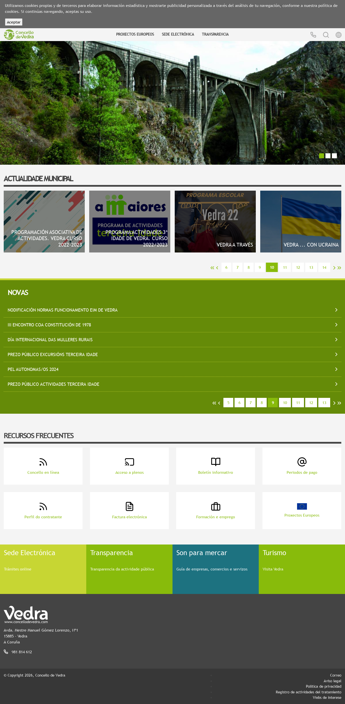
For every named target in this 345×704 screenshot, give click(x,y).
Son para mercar (201, 552)
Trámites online (17, 569)
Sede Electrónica (178, 34)
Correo (335, 675)
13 (311, 267)
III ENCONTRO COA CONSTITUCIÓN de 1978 (49, 325)
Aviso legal (332, 680)
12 (298, 267)
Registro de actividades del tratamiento (308, 691)
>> (339, 268)
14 (324, 267)
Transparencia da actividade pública (122, 569)
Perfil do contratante (43, 510)
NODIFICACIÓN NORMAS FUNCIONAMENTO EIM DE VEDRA (63, 310)
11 (285, 267)
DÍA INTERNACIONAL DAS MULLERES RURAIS (50, 339)
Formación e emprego (215, 510)
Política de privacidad (323, 686)
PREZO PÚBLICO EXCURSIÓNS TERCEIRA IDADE (53, 354)
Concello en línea (43, 466)
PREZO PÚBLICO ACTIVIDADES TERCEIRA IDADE (53, 384)
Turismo (274, 552)
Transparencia (215, 34)
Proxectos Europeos (135, 34)
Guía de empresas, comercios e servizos (211, 569)
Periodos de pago (302, 466)
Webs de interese (327, 697)
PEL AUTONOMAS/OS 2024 (33, 369)
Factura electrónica (129, 510)
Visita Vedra (273, 569)
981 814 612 (22, 652)
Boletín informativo (215, 466)
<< (212, 268)
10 (285, 402)
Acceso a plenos (129, 466)
